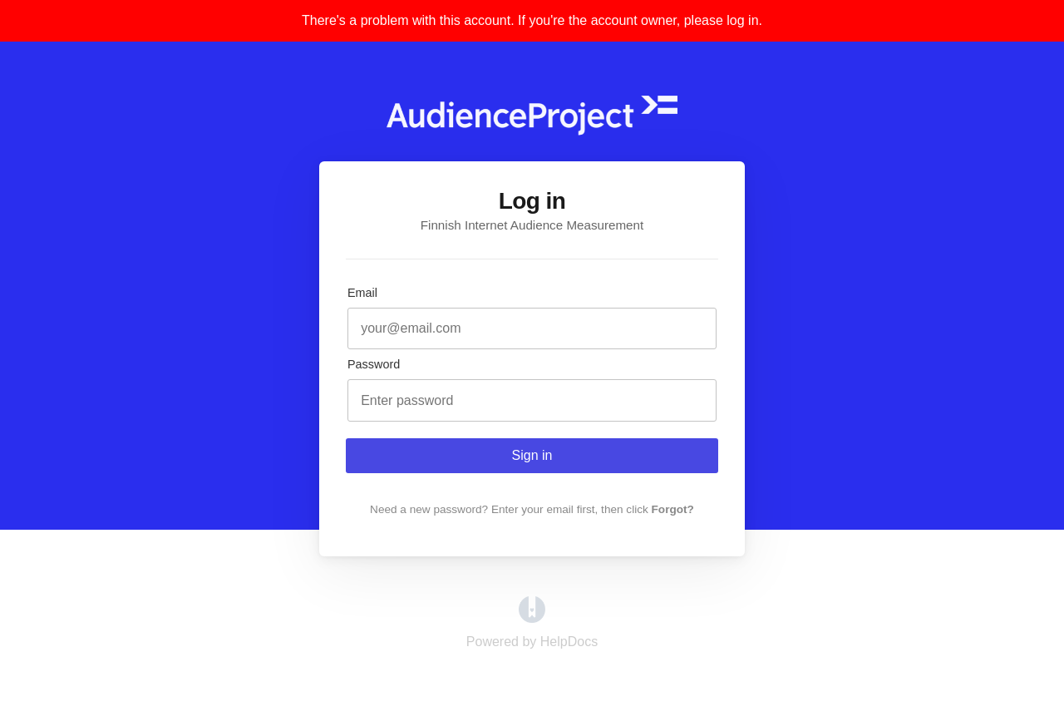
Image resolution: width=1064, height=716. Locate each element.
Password (373, 364)
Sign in (532, 455)
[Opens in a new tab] (532, 618)
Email (362, 292)
